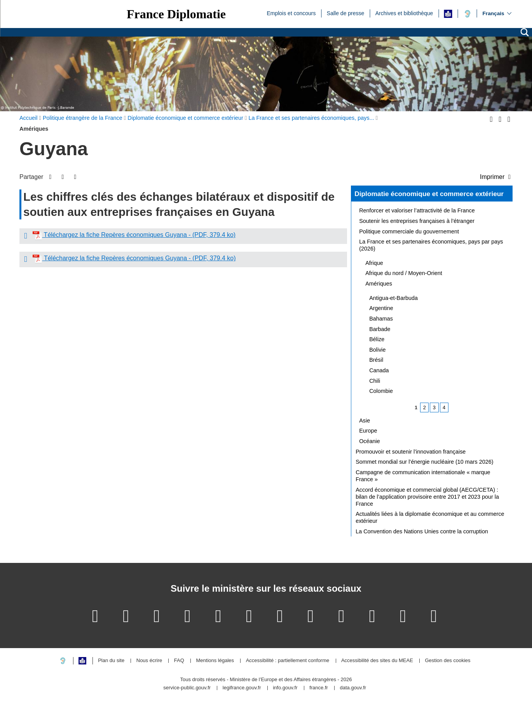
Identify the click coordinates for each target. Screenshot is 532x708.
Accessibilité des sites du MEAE (377, 661)
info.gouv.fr (285, 688)
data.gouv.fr (353, 688)
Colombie (381, 391)
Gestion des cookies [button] (447, 661)
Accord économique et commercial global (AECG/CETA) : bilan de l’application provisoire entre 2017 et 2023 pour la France (427, 497)
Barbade (379, 329)
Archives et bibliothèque (404, 12)
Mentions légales (215, 661)
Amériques (378, 283)
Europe (368, 431)
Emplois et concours (291, 12)
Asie (364, 420)
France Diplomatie (176, 14)
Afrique (374, 263)
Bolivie (377, 350)
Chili (374, 381)
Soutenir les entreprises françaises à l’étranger (416, 221)
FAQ (179, 661)
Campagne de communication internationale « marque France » (423, 475)
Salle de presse (346, 12)
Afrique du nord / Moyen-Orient (403, 273)
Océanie (369, 441)
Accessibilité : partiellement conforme (288, 661)
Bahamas (381, 318)
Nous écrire (149, 661)
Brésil (376, 360)
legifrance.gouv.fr (242, 688)
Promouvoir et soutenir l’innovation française (411, 452)
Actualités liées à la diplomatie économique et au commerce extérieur (430, 517)
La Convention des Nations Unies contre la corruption (422, 531)
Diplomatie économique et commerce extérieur (429, 194)
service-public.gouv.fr (187, 688)
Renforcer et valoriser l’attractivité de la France (417, 210)
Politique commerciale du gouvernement (409, 231)
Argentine (381, 308)
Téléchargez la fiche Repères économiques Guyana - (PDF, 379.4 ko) (138, 234)
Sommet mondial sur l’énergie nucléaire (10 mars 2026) (424, 462)
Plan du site (111, 661)
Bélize (376, 339)
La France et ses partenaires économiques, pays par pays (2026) (431, 245)
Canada (379, 370)
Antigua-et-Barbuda (393, 298)
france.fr (318, 688)
